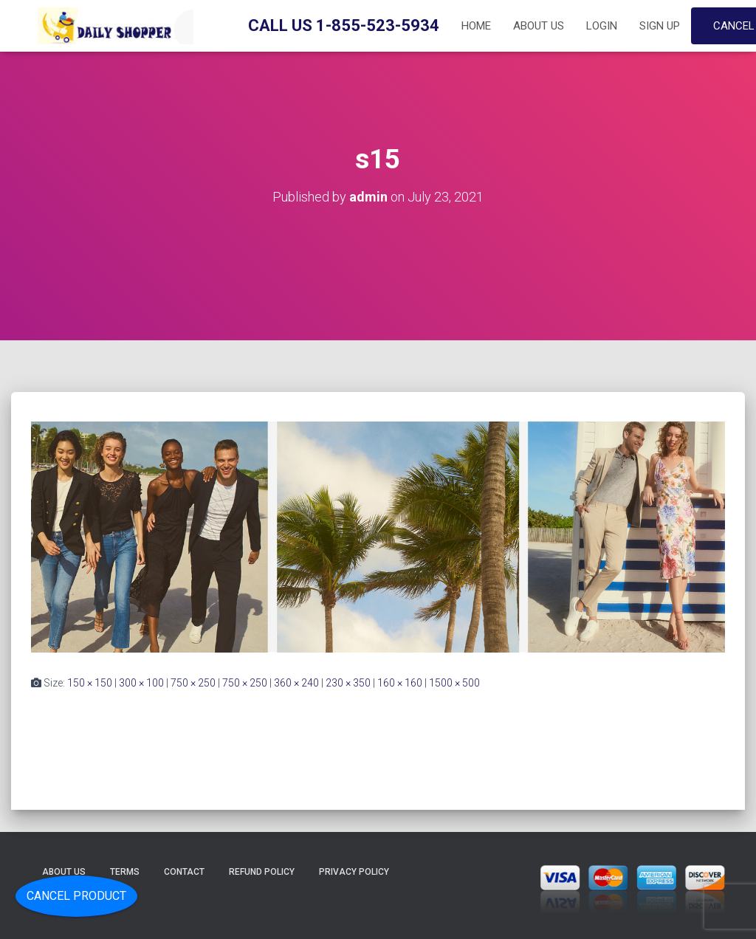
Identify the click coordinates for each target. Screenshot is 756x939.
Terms (125, 872)
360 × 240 (296, 683)
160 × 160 (399, 683)
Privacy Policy (354, 872)
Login (601, 25)
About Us (538, 25)
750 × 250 (193, 683)
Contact (184, 872)
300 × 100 (141, 683)
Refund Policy (262, 872)
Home (476, 25)
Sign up (659, 25)
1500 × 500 (454, 683)
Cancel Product (76, 896)
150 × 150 (89, 683)
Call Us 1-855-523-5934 (343, 25)
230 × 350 (348, 683)
